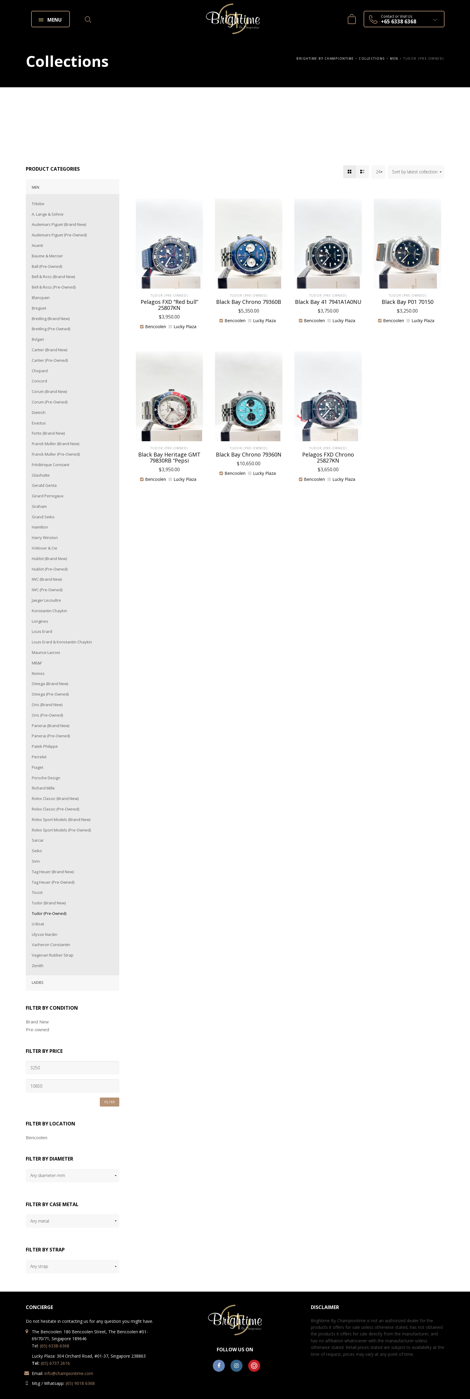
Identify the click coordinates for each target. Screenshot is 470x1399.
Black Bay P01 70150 (407, 301)
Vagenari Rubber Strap (52, 955)
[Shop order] (416, 172)
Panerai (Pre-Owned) (51, 735)
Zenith (37, 965)
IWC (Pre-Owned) (47, 589)
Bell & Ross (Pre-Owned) (54, 287)
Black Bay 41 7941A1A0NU (328, 301)
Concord (39, 381)
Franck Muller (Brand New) (55, 443)
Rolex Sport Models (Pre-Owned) (61, 830)
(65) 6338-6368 (54, 1346)
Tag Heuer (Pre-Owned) (53, 882)
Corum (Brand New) (49, 391)
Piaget (37, 767)
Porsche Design (46, 777)
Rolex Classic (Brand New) (55, 798)
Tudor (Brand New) (49, 903)
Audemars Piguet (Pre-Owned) (59, 235)
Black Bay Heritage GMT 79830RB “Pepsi (169, 457)
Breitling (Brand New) (51, 318)
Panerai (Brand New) (50, 725)
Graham (39, 506)
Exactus (39, 423)
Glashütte (41, 475)
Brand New (37, 1022)
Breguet (39, 308)
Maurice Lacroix (46, 652)
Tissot (37, 892)
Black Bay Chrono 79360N (248, 454)
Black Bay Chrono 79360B (248, 301)
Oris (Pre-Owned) (47, 715)
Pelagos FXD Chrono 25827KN (328, 457)
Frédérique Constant (50, 464)
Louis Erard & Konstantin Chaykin (62, 642)
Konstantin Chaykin (49, 610)
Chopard (40, 370)
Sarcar (38, 840)
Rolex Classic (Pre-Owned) (55, 809)
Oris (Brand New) (47, 704)
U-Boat (38, 924)
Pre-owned (37, 1029)
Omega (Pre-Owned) (50, 694)
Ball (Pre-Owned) (47, 266)
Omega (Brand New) (50, 683)
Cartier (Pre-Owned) (50, 360)
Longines (40, 621)
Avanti (37, 245)
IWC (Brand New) (47, 579)
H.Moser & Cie (44, 548)
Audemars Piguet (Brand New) (59, 224)
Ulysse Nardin (44, 934)
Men (35, 187)
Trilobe (38, 203)
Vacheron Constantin (51, 944)
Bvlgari (38, 339)
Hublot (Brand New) (49, 558)
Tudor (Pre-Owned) (49, 913)
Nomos (38, 673)
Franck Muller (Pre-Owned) (56, 454)
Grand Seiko (43, 517)
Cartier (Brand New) (49, 349)
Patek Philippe (45, 746)
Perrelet (39, 756)
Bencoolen (36, 1137)
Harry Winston (45, 537)
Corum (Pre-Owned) (49, 402)
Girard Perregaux (48, 496)
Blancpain (41, 297)
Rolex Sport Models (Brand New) (61, 819)
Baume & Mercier (47, 256)
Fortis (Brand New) (48, 433)
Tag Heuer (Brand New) (53, 871)
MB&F (37, 663)
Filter (109, 1102)
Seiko (37, 850)
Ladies (37, 982)
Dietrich (39, 412)
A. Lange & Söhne (48, 214)
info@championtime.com (68, 1373)
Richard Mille (43, 788)
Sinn (36, 861)
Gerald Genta (44, 485)
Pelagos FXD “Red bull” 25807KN (169, 304)
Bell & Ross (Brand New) (53, 276)
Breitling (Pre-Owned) (51, 328)
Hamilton (40, 527)
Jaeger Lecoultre (46, 600)
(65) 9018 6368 (80, 1383)
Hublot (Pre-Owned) (49, 569)
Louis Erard (42, 631)
